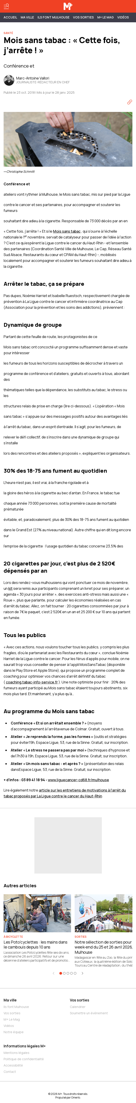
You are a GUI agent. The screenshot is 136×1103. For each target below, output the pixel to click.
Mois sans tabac (66, 231)
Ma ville (10, 1000)
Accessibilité (13, 1065)
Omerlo (75, 1097)
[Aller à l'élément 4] (71, 973)
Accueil (10, 17)
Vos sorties (83, 17)
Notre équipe (14, 1032)
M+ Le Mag (105, 17)
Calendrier (77, 1007)
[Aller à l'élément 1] (61, 973)
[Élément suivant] (82, 973)
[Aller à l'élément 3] (68, 973)
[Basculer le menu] (6, 6)
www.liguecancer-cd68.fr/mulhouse (78, 779)
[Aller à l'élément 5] (75, 973)
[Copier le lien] (129, 102)
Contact (10, 1071)
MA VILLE (27, 17)
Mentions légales (16, 1053)
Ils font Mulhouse (16, 1007)
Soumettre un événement (89, 1013)
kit (10, 588)
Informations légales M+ (25, 1046)
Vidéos (123, 17)
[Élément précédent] (53, 973)
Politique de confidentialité (24, 1059)
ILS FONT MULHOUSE (53, 17)
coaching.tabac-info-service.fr (32, 682)
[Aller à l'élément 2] (64, 973)
